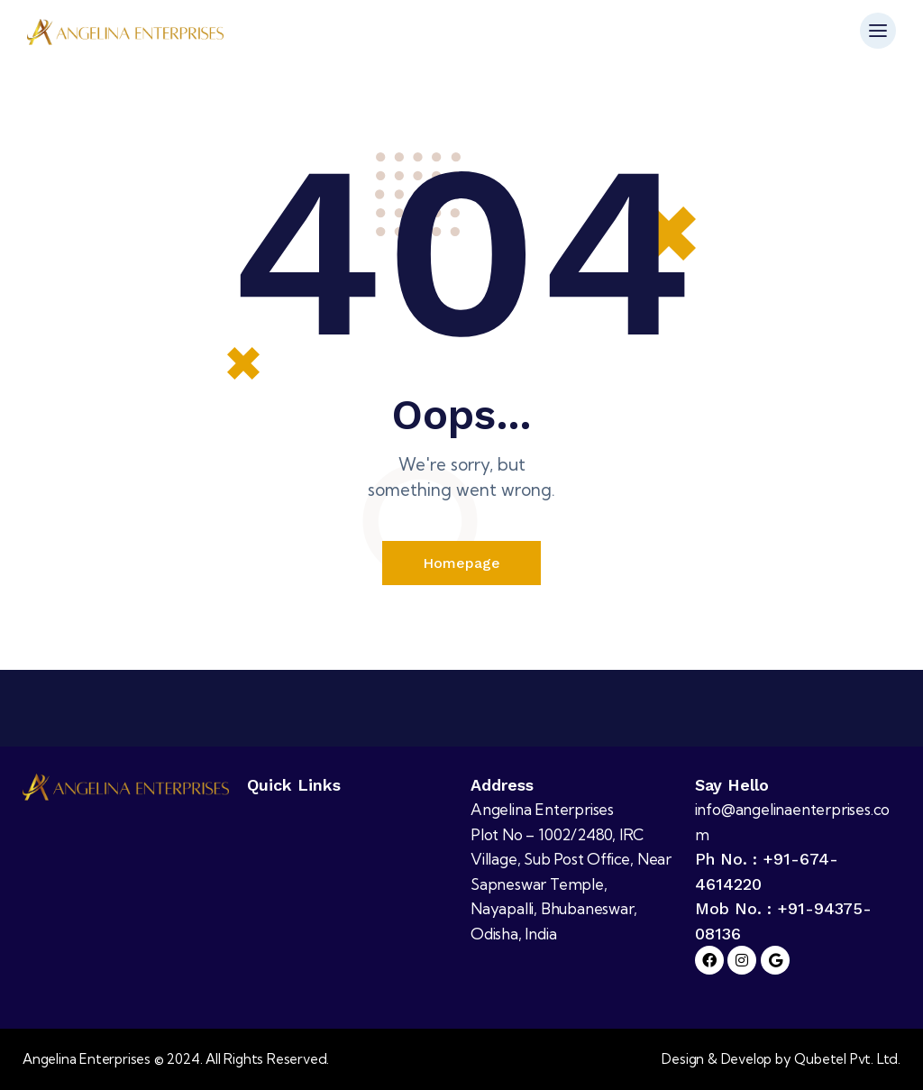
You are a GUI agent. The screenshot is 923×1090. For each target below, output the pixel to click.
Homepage (461, 563)
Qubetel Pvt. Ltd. (847, 1059)
